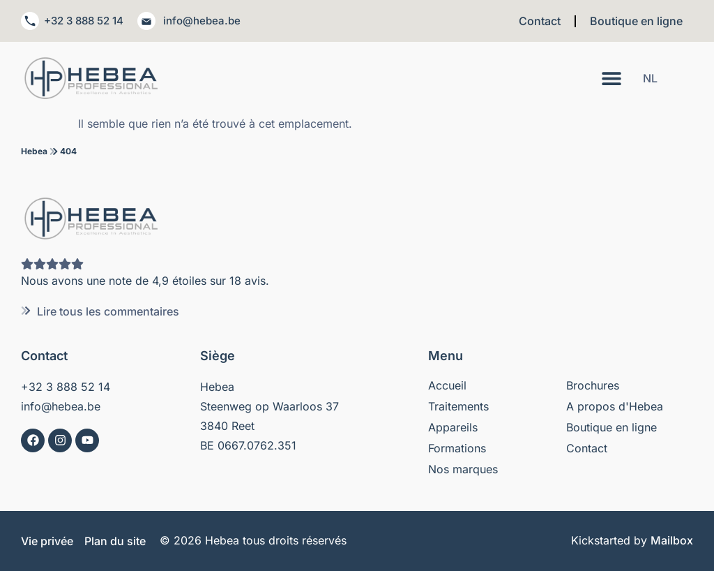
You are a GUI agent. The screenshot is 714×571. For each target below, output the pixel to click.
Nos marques (463, 469)
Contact (540, 21)
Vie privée (47, 541)
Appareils (453, 427)
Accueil (447, 385)
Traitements (458, 406)
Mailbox (672, 540)
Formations (457, 448)
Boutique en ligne (636, 21)
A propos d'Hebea (614, 406)
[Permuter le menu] (611, 78)
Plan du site (115, 541)
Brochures (592, 385)
